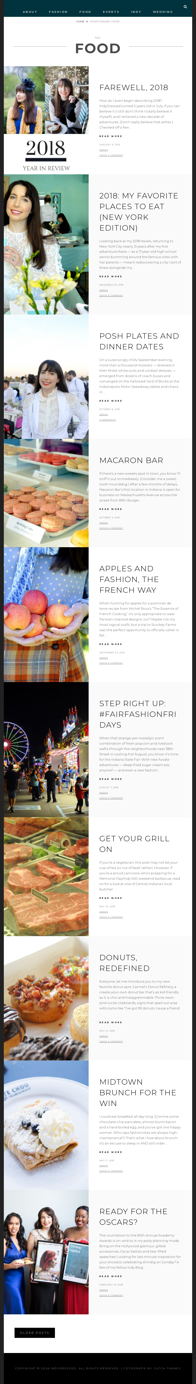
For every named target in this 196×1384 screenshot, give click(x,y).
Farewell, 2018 (133, 87)
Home (80, 21)
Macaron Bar (131, 460)
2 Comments (107, 420)
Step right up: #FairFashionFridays (138, 714)
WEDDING (163, 12)
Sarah (103, 150)
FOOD (85, 12)
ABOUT (30, 12)
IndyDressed (63, 1368)
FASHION (58, 12)
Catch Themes (167, 1368)
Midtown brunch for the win (138, 1092)
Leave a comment (111, 155)
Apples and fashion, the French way (129, 579)
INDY (136, 12)
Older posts (34, 1333)
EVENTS (111, 12)
